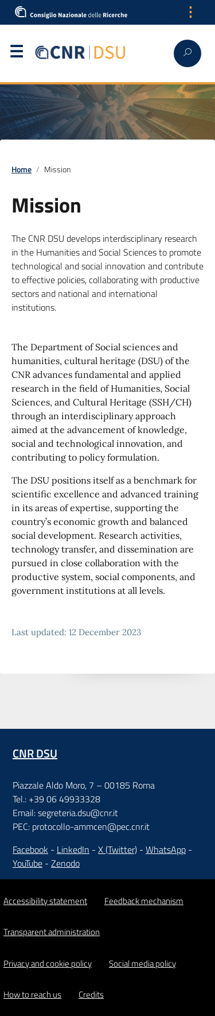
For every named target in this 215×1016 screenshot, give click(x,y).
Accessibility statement (45, 900)
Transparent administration (51, 931)
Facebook (30, 849)
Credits (91, 994)
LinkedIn (73, 849)
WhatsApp (166, 849)
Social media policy (142, 963)
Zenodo (65, 863)
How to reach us (32, 994)
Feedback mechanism (143, 900)
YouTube (27, 863)
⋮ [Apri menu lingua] (190, 12)
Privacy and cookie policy (47, 963)
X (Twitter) (117, 849)
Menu (16, 54)
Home (21, 169)
